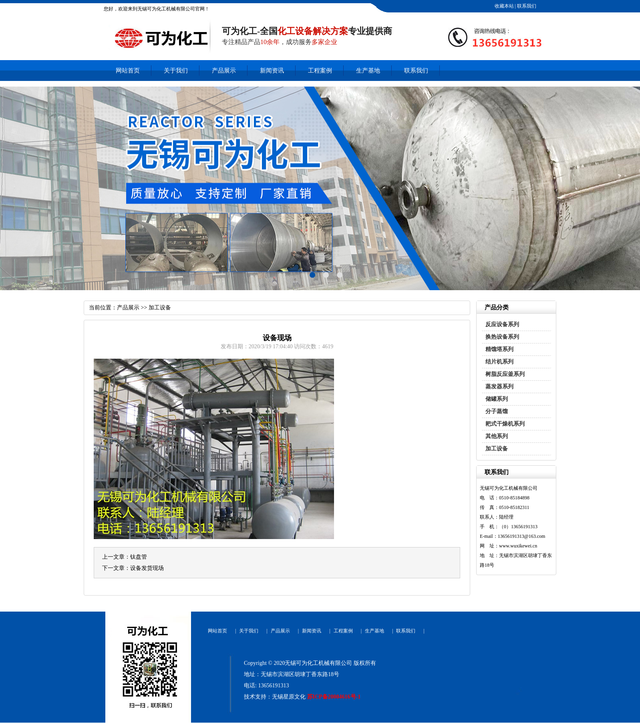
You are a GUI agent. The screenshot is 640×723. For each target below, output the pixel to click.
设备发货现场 (147, 568)
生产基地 (368, 70)
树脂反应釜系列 (505, 374)
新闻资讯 (272, 70)
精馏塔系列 (499, 349)
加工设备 (496, 449)
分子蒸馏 (496, 411)
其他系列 (496, 436)
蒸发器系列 (499, 387)
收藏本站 (503, 6)
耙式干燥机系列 (505, 424)
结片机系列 (499, 362)
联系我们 (526, 6)
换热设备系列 (502, 337)
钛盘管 (138, 557)
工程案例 (320, 70)
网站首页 (128, 70)
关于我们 (176, 70)
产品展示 (224, 70)
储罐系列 (496, 399)
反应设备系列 (502, 324)
